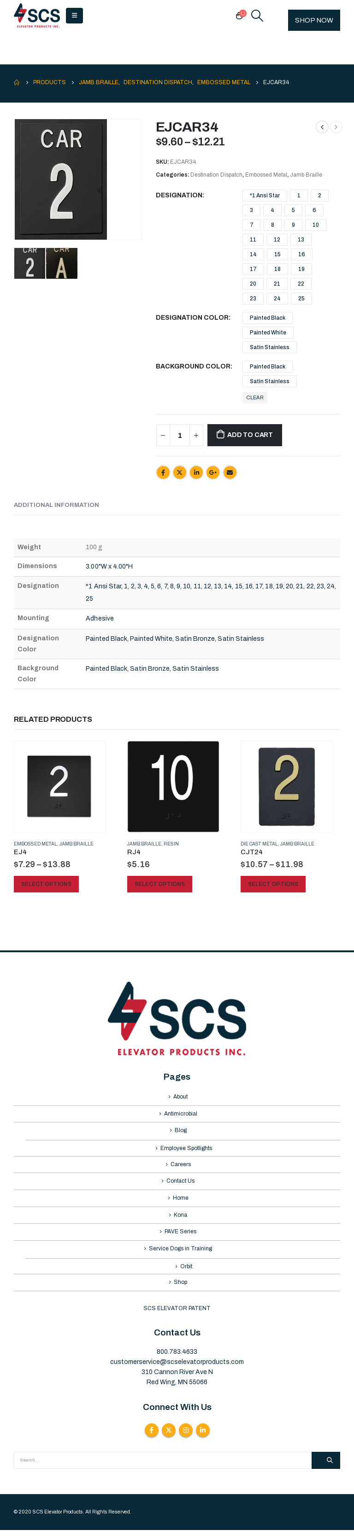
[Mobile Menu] (74, 15)
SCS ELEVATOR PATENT (177, 1315)
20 (253, 284)
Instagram (186, 1437)
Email (230, 472)
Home (181, 1201)
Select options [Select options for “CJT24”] (273, 884)
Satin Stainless (269, 347)
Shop (180, 1288)
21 (277, 284)
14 (253, 254)
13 (301, 239)
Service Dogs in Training (180, 1254)
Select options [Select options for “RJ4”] (160, 884)
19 (301, 269)
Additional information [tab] (56, 505)
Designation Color (192, 317)
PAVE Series (180, 1236)
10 (316, 225)
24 (277, 298)
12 (277, 239)
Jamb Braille (306, 175)
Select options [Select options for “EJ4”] (46, 884)
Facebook (163, 472)
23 (253, 298)
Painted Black (267, 318)
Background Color (193, 366)
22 (301, 284)
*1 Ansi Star (265, 195)
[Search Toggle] (257, 16)
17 (253, 269)
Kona (180, 1219)
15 (277, 254)
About (180, 1097)
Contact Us (180, 1184)
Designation (179, 195)
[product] (60, 786)
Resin (171, 843)
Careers (181, 1166)
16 (301, 254)
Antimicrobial (180, 1114)
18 (277, 269)
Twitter (179, 472)
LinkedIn (196, 472)
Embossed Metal (266, 175)
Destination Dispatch (216, 175)
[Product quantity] (180, 435)
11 (253, 239)
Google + (213, 472)
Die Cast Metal (259, 843)
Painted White (268, 332)
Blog (181, 1132)
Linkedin (203, 1437)
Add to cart (250, 434)
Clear (255, 397)
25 (301, 298)
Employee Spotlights (186, 1150)
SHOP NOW (314, 20)
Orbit (186, 1272)
